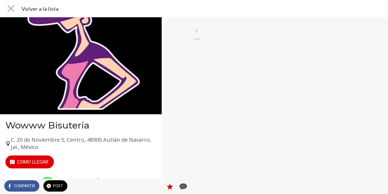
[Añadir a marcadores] (137, 186)
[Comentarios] (150, 186)
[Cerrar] (11, 8)
